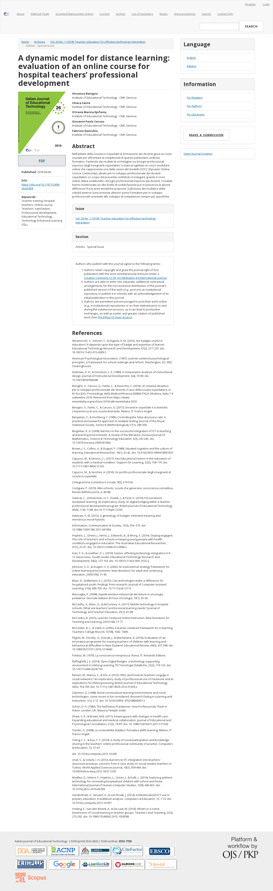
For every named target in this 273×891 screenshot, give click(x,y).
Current (104, 14)
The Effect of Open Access (114, 317)
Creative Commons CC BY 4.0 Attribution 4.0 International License (125, 278)
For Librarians (196, 114)
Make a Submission (206, 135)
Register (250, 4)
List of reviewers (142, 14)
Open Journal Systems (198, 154)
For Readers (195, 97)
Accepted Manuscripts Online (74, 14)
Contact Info (225, 14)
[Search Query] (219, 26)
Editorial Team (40, 14)
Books (164, 14)
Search (206, 14)
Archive (120, 14)
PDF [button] (42, 161)
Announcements (184, 14)
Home (25, 42)
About (20, 14)
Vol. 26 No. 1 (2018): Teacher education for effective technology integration (97, 42)
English (191, 58)
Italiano (191, 66)
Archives (39, 42)
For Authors (194, 106)
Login (266, 4)
